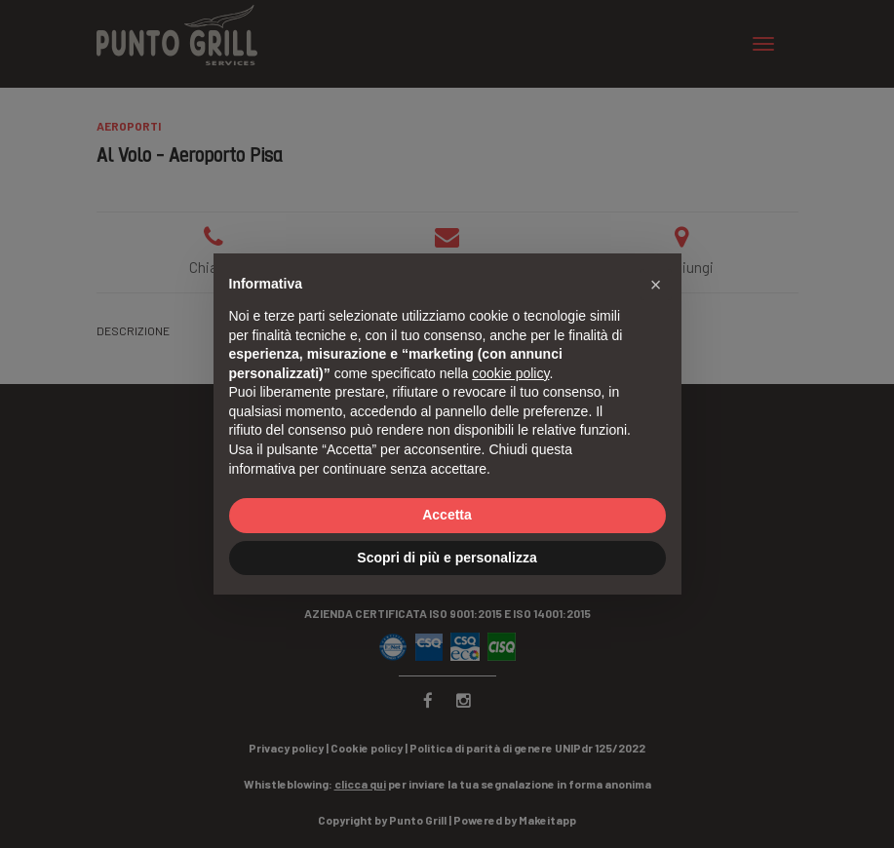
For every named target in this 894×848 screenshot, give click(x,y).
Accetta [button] (447, 514)
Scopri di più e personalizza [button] (446, 557)
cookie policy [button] (510, 373)
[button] (656, 284)
